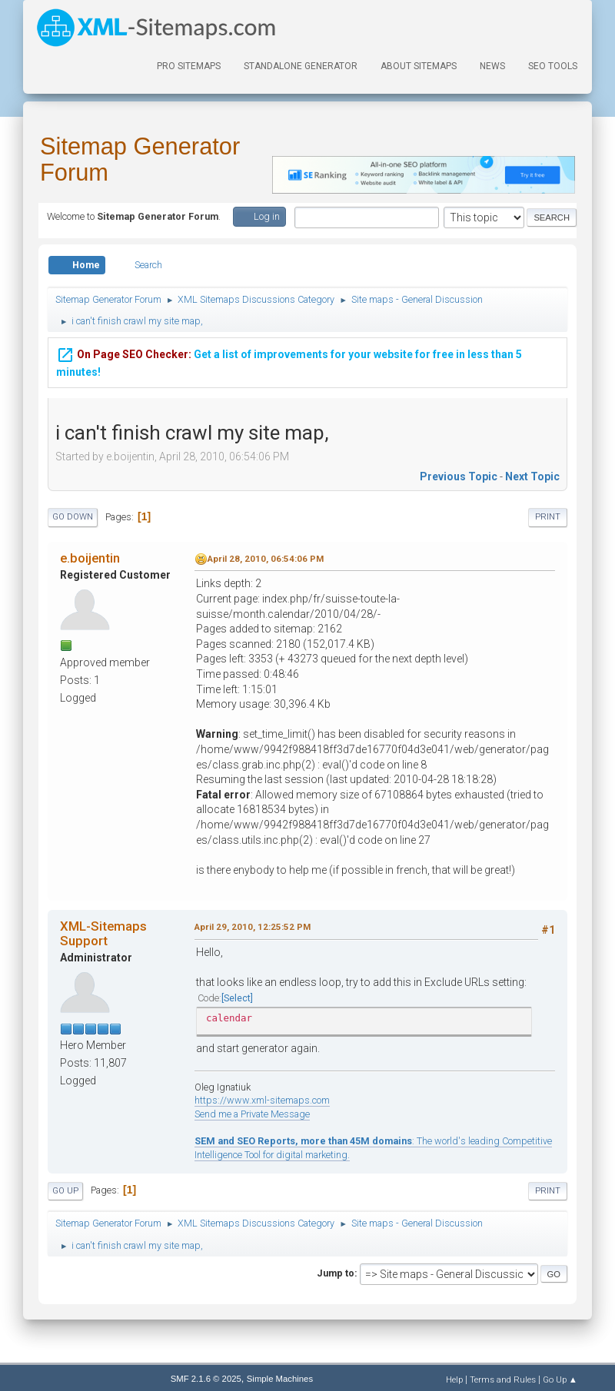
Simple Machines (280, 1378)
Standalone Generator (300, 66)
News (492, 66)
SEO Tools (552, 66)
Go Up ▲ (560, 1379)
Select (237, 998)
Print (547, 517)
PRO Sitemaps (189, 66)
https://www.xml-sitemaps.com (262, 1100)
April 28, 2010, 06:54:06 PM (266, 558)
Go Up (65, 1191)
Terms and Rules (503, 1379)
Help (454, 1379)
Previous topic (458, 476)
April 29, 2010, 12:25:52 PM (252, 926)
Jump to (335, 1273)
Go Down (72, 517)
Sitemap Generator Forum (140, 159)
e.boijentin (90, 558)
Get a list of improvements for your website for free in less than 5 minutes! (289, 359)
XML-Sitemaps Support (103, 933)
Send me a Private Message (252, 1114)
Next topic (532, 476)
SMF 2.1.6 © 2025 (206, 1378)
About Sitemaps (419, 66)
